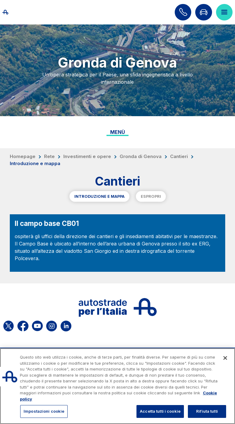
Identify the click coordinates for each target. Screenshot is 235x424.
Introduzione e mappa (99, 196)
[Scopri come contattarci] (183, 12)
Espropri (151, 196)
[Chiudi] (225, 358)
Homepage (22, 156)
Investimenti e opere (87, 156)
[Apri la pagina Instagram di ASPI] (51, 325)
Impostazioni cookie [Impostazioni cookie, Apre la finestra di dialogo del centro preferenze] (44, 411)
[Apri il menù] (224, 12)
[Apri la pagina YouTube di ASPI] (37, 325)
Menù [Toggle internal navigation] (117, 132)
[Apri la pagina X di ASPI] (8, 325)
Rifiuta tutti (207, 411)
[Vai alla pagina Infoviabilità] (203, 12)
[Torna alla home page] (12, 12)
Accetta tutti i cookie (160, 411)
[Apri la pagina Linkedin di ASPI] (66, 325)
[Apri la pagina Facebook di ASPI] (22, 325)
